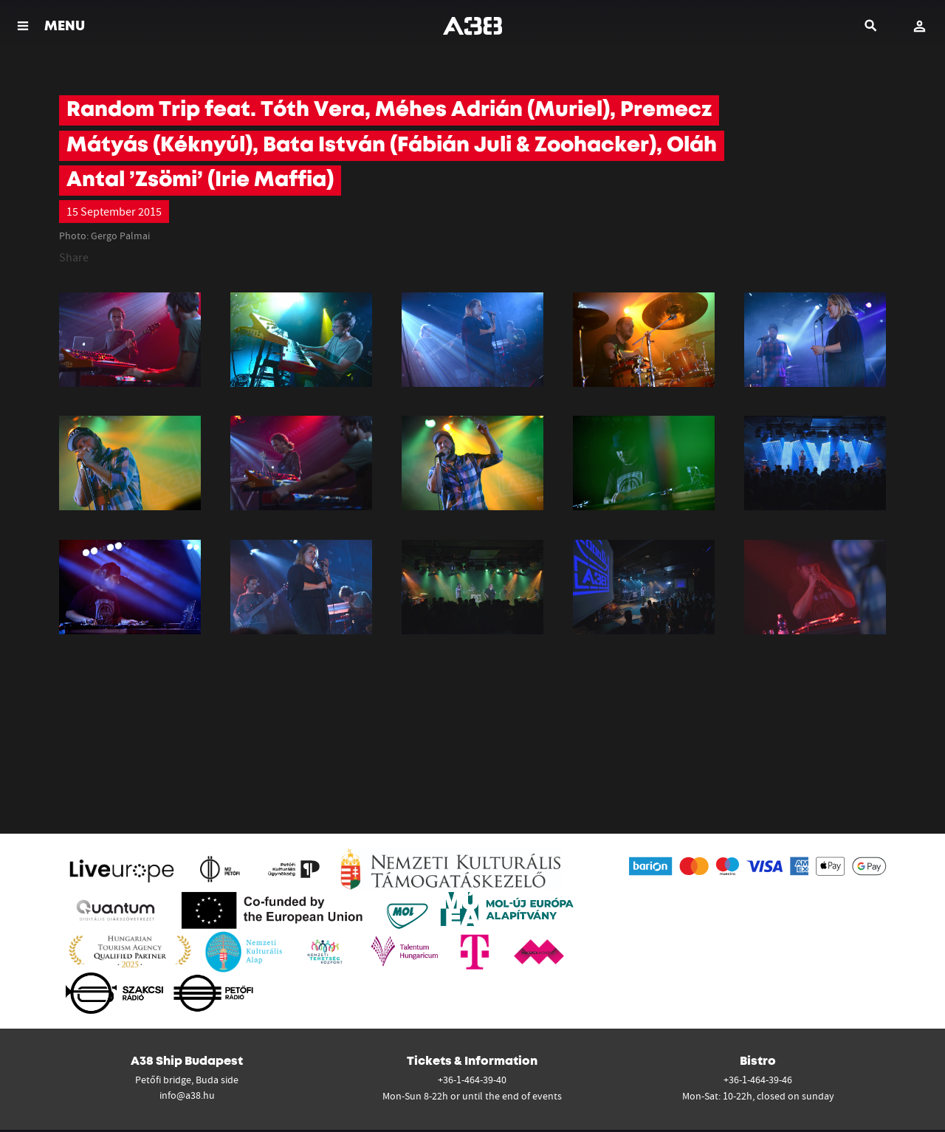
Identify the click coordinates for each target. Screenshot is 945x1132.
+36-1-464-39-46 (758, 1079)
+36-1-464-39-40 (472, 1079)
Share (74, 257)
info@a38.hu (187, 1095)
